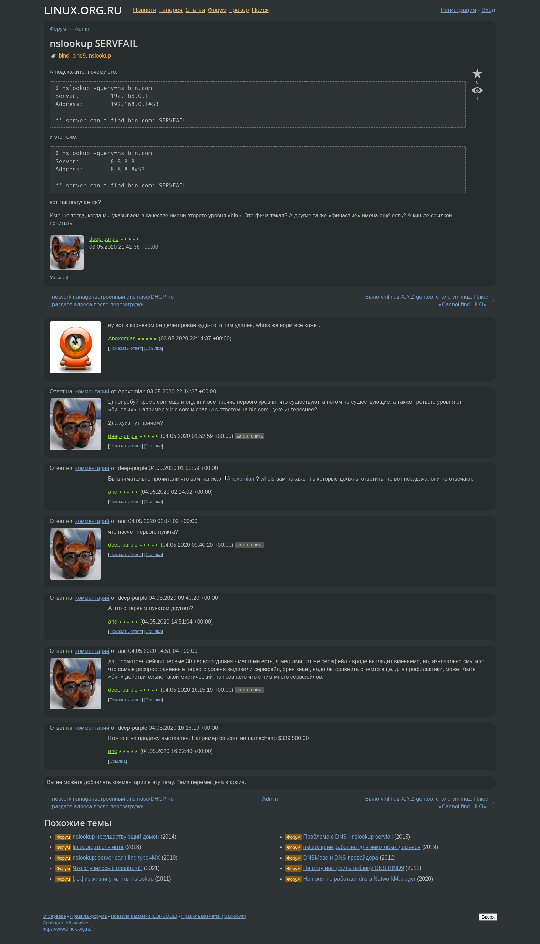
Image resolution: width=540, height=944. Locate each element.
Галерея (171, 10)
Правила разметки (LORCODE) (144, 916)
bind (64, 56)
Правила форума (88, 916)
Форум (217, 10)
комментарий (92, 391)
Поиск (260, 10)
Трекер (239, 10)
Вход (488, 10)
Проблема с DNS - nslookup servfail (348, 837)
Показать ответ (126, 348)
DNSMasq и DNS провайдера (340, 858)
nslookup (100, 56)
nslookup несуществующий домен (116, 837)
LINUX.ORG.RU (83, 10)
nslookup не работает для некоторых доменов (361, 847)
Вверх (488, 917)
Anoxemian (122, 338)
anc (112, 492)
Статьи (195, 10)
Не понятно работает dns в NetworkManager (359, 879)
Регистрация (458, 10)
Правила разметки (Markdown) (213, 916)
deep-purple (103, 239)
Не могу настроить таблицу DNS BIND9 (353, 868)
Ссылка (59, 277)
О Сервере (54, 916)
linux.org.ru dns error (98, 847)
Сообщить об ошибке (66, 922)
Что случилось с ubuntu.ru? (107, 868)
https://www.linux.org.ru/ (67, 929)
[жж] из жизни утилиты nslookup (113, 879)
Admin (83, 29)
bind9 (79, 56)
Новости (144, 10)
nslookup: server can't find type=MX (116, 858)
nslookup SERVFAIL (94, 43)
